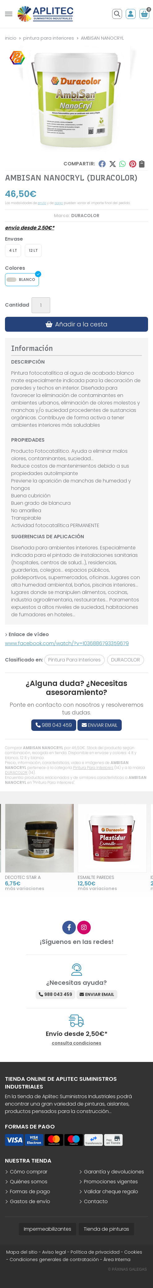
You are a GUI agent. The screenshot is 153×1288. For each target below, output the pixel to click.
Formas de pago (30, 1191)
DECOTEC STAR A (23, 877)
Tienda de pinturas (106, 1229)
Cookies (133, 1252)
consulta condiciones (76, 1043)
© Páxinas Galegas (127, 1269)
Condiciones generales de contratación (54, 1259)
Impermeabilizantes (47, 1229)
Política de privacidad (95, 1252)
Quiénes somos (28, 1181)
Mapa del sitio (21, 1252)
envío (42, 203)
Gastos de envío (30, 1201)
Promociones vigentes (111, 1181)
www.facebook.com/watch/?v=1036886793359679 (67, 643)
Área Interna (116, 1259)
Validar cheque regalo (111, 1191)
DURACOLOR (16, 772)
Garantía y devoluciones (114, 1171)
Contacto (96, 1201)
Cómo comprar (28, 1171)
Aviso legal (54, 1252)
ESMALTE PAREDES (96, 877)
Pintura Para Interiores (93, 767)
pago (59, 203)
